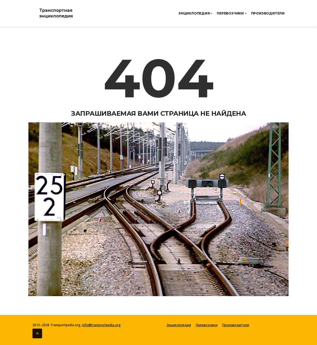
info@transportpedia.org (101, 325)
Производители (268, 13)
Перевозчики (231, 13)
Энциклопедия (195, 13)
